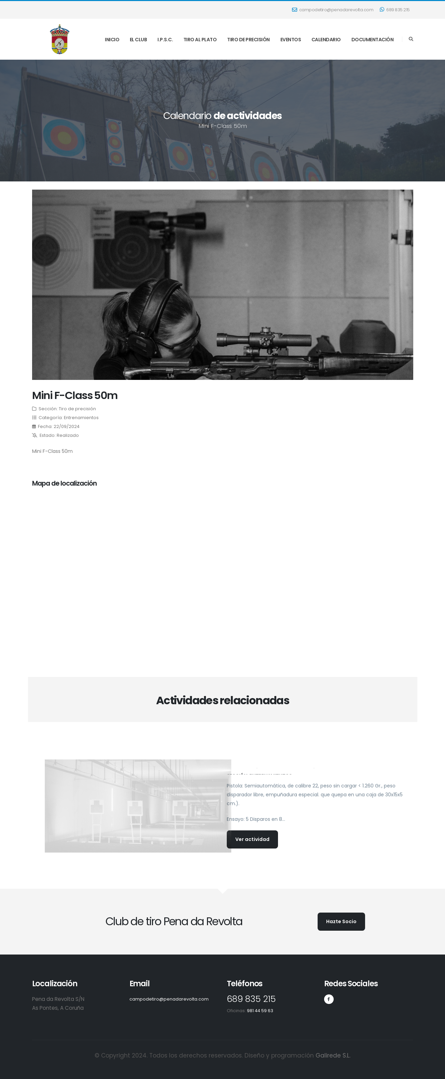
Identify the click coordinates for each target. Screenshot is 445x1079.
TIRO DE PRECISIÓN (248, 39)
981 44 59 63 (260, 1011)
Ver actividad (252, 839)
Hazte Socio (341, 921)
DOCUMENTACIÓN (372, 39)
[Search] (411, 39)
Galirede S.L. (333, 1055)
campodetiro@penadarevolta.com (333, 10)
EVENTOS (290, 39)
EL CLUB (138, 39)
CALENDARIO (326, 39)
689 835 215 (395, 10)
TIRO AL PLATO (200, 39)
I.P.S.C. (165, 39)
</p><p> (125, 569)
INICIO (112, 39)
